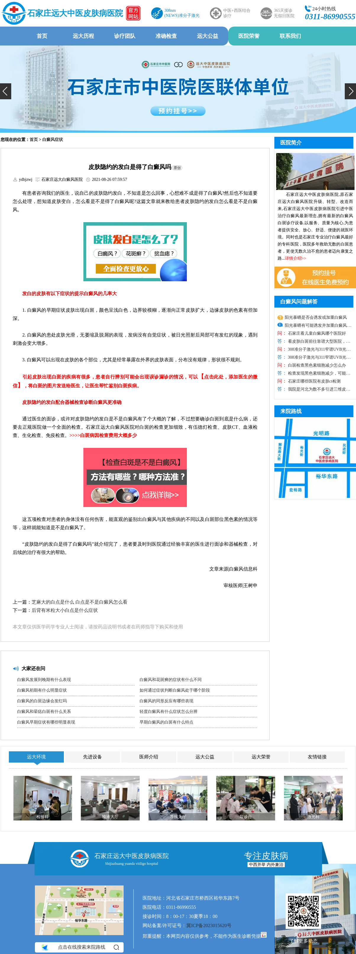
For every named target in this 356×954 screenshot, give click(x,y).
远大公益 (207, 36)
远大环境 (36, 756)
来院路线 (291, 411)
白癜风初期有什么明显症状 (42, 690)
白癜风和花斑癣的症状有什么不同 (171, 679)
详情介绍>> (295, 258)
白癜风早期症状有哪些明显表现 (46, 722)
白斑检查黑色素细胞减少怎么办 (316, 365)
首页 (42, 36)
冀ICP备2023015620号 (209, 925)
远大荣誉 (261, 756)
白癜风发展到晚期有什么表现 (44, 679)
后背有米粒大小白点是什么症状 (65, 610)
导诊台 (246, 817)
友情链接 (317, 756)
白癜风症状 (52, 139)
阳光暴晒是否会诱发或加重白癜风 (316, 317)
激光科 (313, 817)
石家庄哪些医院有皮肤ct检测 (314, 381)
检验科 (42, 817)
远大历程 (83, 36)
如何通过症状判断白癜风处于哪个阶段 (175, 690)
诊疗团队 (124, 36)
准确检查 (166, 36)
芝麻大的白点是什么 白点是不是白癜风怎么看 (79, 601)
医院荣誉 (249, 36)
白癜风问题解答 (299, 302)
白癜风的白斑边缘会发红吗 (42, 701)
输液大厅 (110, 817)
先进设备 (92, 756)
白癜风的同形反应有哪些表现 (166, 701)
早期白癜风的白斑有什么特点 (166, 722)
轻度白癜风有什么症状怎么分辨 (169, 711)
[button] (5, 91)
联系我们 (290, 36)
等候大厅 (178, 817)
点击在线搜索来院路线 (80, 947)
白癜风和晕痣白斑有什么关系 (44, 711)
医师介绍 (148, 756)
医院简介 (291, 143)
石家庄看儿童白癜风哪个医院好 (316, 333)
